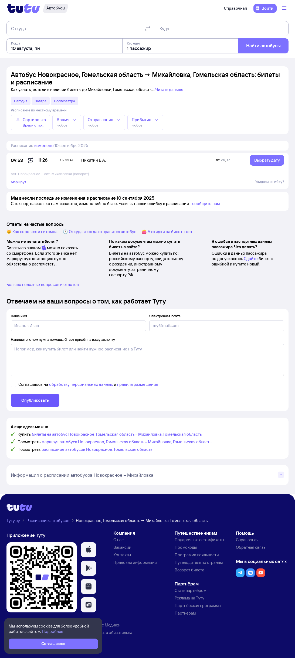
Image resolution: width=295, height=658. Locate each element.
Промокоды (186, 547)
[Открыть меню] (285, 8)
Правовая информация (135, 562)
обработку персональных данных (81, 384)
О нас (118, 539)
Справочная (235, 8)
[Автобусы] (55, 8)
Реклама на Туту (189, 598)
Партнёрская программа (198, 605)
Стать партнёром (190, 590)
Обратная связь (250, 547)
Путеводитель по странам (199, 562)
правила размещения (137, 384)
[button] (88, 549)
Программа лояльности (197, 554)
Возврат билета (189, 569)
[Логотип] (23, 8)
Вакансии (122, 547)
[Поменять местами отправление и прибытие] (147, 28)
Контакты (122, 554)
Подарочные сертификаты (199, 539)
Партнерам (185, 613)
